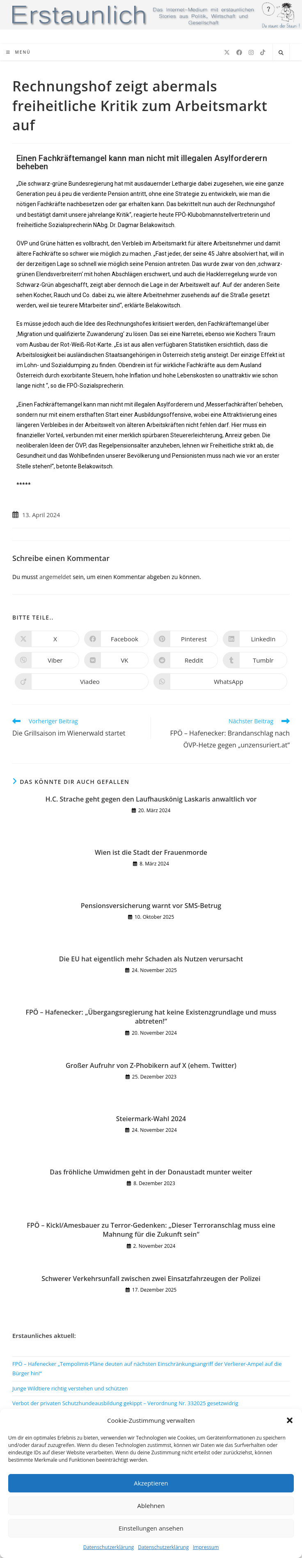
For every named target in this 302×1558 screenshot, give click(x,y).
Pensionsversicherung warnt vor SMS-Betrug (151, 905)
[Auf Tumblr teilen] (255, 660)
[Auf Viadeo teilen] (82, 681)
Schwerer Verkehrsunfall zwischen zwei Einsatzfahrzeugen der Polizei (151, 1278)
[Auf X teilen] (47, 639)
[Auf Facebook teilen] (116, 639)
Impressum (206, 1547)
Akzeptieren (151, 1483)
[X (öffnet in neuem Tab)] (227, 52)
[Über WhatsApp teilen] (220, 681)
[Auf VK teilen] (116, 660)
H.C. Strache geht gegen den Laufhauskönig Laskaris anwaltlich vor (150, 799)
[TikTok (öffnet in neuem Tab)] (262, 52)
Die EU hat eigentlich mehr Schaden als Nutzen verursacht (151, 958)
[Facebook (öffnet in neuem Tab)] (239, 52)
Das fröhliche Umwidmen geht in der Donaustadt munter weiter (151, 1171)
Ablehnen (151, 1505)
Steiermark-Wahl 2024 (151, 1118)
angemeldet (55, 577)
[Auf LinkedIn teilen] (255, 639)
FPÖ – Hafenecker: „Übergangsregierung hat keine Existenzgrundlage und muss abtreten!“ (150, 1017)
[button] (290, 1420)
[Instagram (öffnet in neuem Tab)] (251, 52)
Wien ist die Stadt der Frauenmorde (151, 852)
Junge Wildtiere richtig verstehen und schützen (70, 1388)
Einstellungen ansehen (151, 1528)
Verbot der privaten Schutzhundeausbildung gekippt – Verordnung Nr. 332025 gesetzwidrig (125, 1403)
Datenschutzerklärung (108, 1547)
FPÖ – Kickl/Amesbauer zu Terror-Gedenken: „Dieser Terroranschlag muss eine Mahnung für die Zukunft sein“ (151, 1230)
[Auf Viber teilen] (47, 660)
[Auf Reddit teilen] (185, 660)
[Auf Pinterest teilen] (185, 639)
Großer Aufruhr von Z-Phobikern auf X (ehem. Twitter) (151, 1065)
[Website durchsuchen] (281, 52)
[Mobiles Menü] (18, 52)
